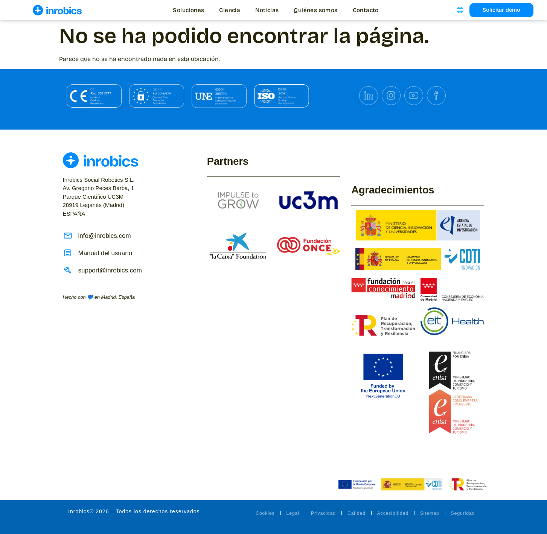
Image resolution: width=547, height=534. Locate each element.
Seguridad (463, 513)
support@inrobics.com (110, 270)
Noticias (267, 10)
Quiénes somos (315, 10)
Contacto (366, 10)
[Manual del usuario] (68, 253)
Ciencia (229, 10)
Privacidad (323, 513)
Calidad (356, 513)
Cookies (265, 513)
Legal (292, 513)
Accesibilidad (392, 513)
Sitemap (429, 513)
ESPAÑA (99, 196)
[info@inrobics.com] (68, 235)
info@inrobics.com (104, 235)
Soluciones (188, 10)
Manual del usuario (105, 253)
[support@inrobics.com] (68, 270)
